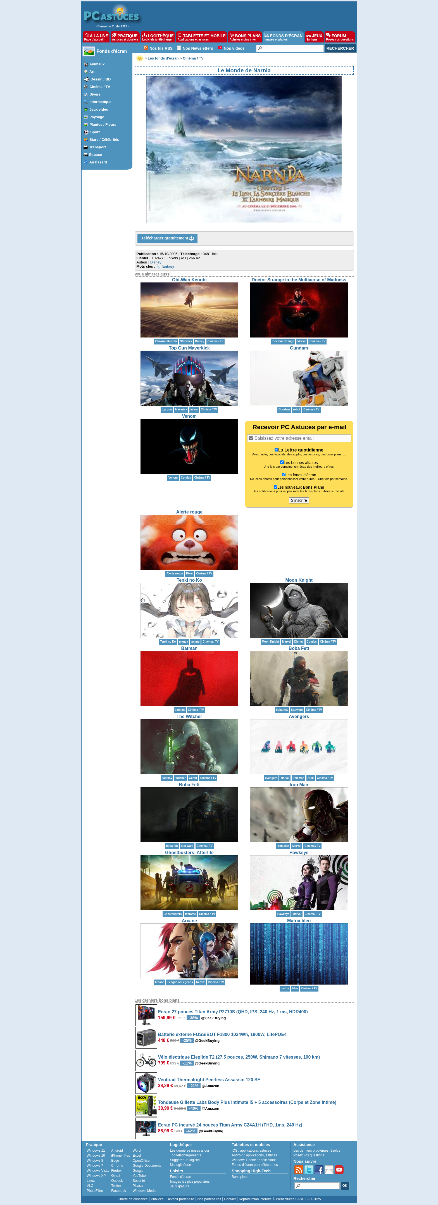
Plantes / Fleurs (102, 124)
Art (92, 72)
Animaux (97, 64)
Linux (91, 1181)
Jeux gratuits (179, 1186)
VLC (90, 1186)
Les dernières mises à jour (190, 1150)
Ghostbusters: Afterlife (189, 852)
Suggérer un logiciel (185, 1160)
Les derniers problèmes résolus (317, 1150)
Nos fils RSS (161, 48)
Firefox (116, 1171)
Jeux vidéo (98, 109)
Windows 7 (95, 1166)
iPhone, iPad (120, 1156)
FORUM (340, 37)
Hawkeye (299, 852)
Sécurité (139, 1181)
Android (117, 1150)
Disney (155, 262)
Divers (95, 94)
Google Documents (147, 1166)
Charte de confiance (132, 1199)
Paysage (96, 117)
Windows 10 (96, 1156)
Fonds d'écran (112, 51)
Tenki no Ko (189, 580)
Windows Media (144, 1191)
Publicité (157, 1199)
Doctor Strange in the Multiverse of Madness (299, 279)
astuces (265, 1150)
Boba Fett (299, 648)
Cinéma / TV (99, 87)
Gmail (115, 1176)
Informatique (100, 102)
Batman (189, 648)
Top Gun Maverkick (189, 348)
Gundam (299, 348)
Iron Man (299, 784)
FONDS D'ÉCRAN (284, 37)
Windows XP (96, 1176)
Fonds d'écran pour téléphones (255, 1165)
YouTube (139, 1176)
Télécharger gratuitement (167, 238)
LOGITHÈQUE (157, 37)
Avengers (299, 716)
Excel (137, 1156)
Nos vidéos (234, 48)
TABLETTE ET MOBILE (202, 37)
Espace (95, 155)
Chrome (117, 1166)
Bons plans (240, 1177)
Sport (95, 132)
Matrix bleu (299, 920)
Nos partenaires (209, 1199)
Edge (115, 1161)
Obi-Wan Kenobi (189, 279)
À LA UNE (96, 37)
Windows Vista (98, 1171)
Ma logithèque (180, 1165)
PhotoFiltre (95, 1191)
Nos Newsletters (198, 48)
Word (137, 1150)
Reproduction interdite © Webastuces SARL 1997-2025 (280, 1199)
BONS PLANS (245, 37)
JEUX (314, 37)
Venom (189, 416)
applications (249, 1150)
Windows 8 (95, 1161)
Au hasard (98, 162)
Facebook (118, 1191)
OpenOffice (141, 1161)
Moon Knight (299, 580)
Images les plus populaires (190, 1181)
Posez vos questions (309, 1155)
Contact (229, 1199)
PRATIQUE (125, 37)
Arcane (189, 920)
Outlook (117, 1181)
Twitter (116, 1186)
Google (138, 1171)
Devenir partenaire (180, 1199)
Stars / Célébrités (104, 139)
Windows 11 (96, 1150)
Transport (97, 147)
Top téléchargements (185, 1155)
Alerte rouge (189, 512)
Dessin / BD (101, 79)
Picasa (138, 1186)
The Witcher (189, 716)
